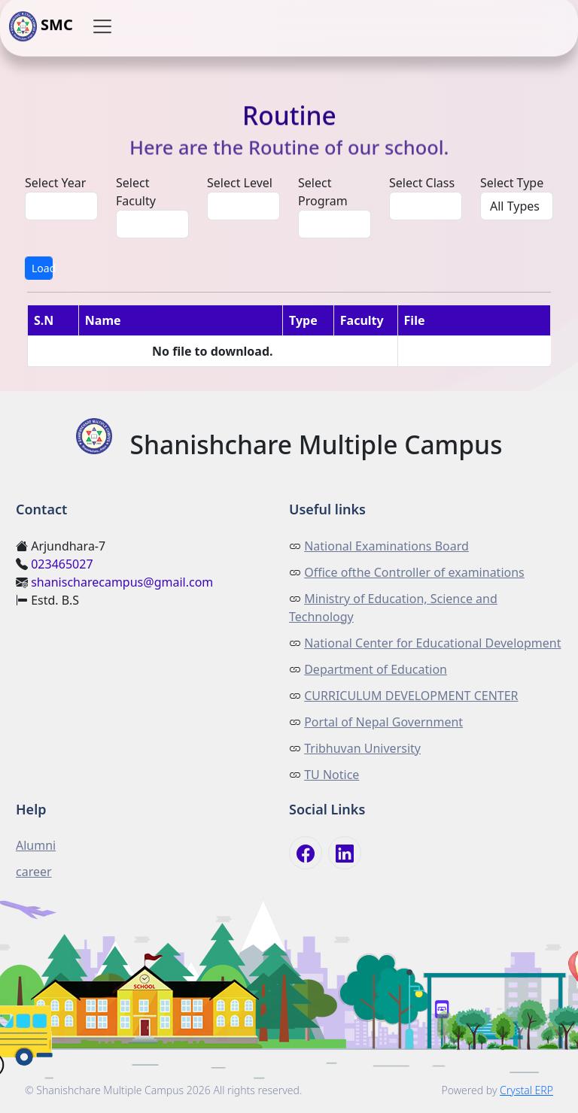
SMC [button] (41, 26)
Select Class (422, 182)
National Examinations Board (386, 546)
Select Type (511, 182)
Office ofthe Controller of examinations (414, 572)
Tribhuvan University (362, 748)
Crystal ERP (526, 1090)
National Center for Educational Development (432, 643)
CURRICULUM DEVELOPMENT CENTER (411, 695)
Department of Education (375, 669)
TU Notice (331, 774)
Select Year (55, 182)
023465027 (62, 564)
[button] (102, 26)
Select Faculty (136, 191)
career (34, 871)
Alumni (36, 845)
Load (42, 268)
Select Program (323, 191)
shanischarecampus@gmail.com (122, 582)
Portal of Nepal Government (383, 722)
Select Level (239, 182)
